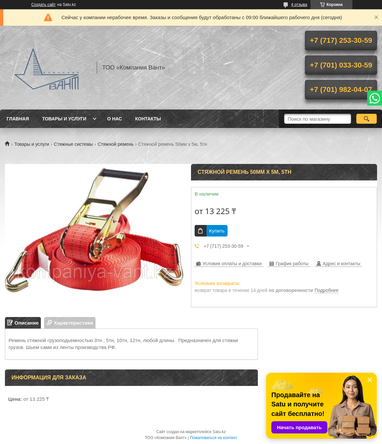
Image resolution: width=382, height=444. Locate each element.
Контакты (148, 118)
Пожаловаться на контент (213, 437)
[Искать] (366, 119)
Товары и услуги (64, 118)
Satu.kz (219, 431)
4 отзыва (299, 4)
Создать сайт (43, 4)
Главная (18, 118)
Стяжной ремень (116, 144)
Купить (217, 231)
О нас (114, 118)
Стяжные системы (73, 144)
